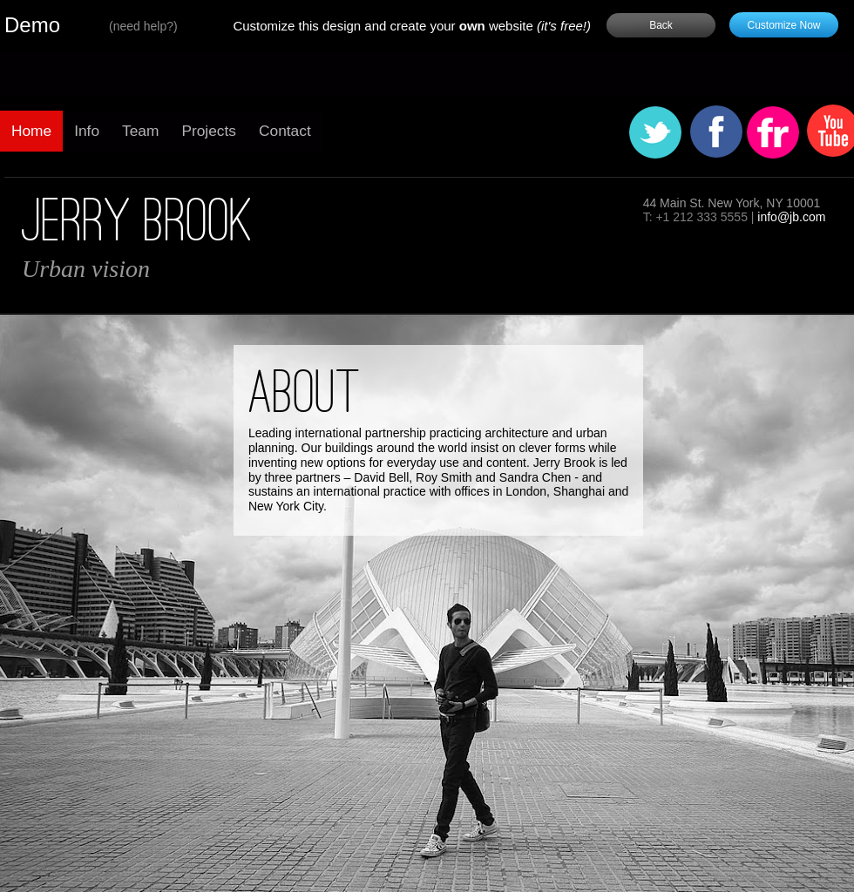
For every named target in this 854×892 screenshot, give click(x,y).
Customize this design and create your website (412, 25)
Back (661, 25)
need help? (143, 26)
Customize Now (783, 25)
